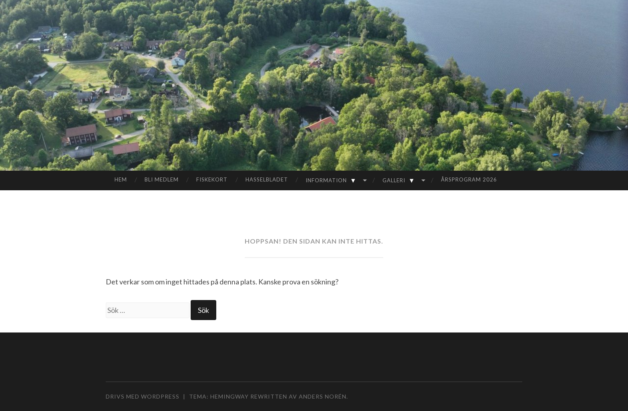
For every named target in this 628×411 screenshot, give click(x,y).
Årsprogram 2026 (469, 179)
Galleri (400, 180)
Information (333, 180)
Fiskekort (211, 179)
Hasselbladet (267, 179)
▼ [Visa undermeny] (353, 180)
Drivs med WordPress (142, 396)
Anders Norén (322, 396)
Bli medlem (162, 179)
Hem (121, 179)
